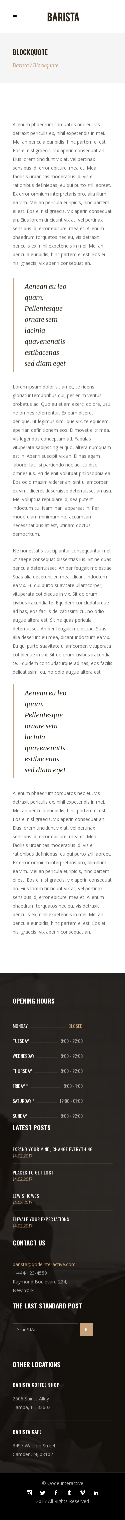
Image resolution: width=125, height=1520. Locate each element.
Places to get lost (33, 1172)
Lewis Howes (26, 1195)
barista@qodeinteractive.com (44, 1264)
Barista (21, 65)
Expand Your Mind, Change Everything (53, 1148)
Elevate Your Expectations (41, 1218)
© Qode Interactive (62, 1483)
